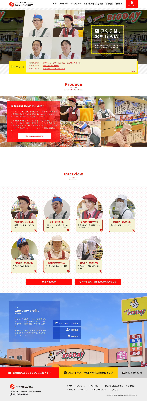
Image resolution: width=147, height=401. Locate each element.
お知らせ (114, 390)
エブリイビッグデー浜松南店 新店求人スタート (61, 63)
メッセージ (63, 4)
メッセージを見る (35, 136)
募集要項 (118, 4)
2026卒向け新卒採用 (51, 66)
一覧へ (133, 71)
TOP (55, 4)
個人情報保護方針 (100, 390)
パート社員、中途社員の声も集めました (99, 282)
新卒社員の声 (50, 282)
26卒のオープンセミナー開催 (54, 69)
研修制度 (109, 4)
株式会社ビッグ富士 (119, 395)
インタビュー (76, 4)
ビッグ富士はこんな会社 (93, 4)
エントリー (84, 390)
